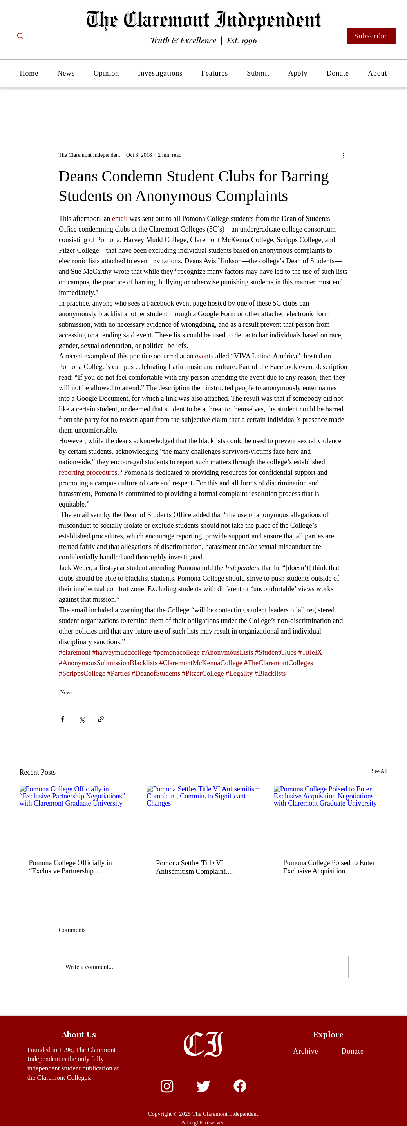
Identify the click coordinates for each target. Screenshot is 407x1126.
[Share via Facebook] (62, 719)
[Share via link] (101, 719)
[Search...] (51, 36)
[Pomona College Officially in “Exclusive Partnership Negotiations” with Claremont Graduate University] (77, 817)
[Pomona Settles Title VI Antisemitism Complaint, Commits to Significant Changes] (203, 818)
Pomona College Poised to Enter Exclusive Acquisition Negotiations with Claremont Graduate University (329, 867)
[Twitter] (203, 1085)
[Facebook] (240, 1085)
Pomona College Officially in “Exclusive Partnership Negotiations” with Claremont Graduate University (71, 867)
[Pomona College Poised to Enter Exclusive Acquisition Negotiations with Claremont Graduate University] (331, 817)
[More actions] (344, 154)
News (66, 692)
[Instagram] (167, 1085)
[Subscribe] (371, 36)
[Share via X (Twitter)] (81, 719)
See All (380, 771)
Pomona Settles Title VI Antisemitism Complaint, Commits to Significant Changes (202, 867)
